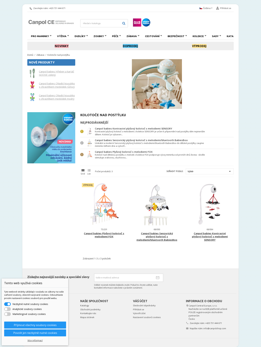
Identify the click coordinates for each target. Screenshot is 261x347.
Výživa (61, 36)
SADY (215, 36)
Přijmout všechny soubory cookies (35, 325)
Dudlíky (80, 36)
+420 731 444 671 (57, 8)
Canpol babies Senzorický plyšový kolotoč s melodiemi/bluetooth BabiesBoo (141, 140)
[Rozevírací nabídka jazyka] (206, 8)
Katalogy (234, 36)
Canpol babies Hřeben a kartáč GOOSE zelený (56, 73)
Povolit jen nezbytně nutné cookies (35, 333)
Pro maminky (40, 36)
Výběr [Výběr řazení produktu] (210, 171)
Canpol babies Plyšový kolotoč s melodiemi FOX (123, 151)
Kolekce (198, 36)
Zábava (132, 36)
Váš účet (140, 301)
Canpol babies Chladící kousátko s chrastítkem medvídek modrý (57, 97)
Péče (115, 36)
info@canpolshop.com (214, 328)
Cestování (152, 36)
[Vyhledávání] (104, 23)
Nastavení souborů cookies (147, 317)
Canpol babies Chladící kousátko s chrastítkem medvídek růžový (57, 85)
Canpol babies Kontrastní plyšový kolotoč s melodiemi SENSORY (133, 128)
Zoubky (99, 36)
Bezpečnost (176, 36)
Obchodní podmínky (90, 309)
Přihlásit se (138, 309)
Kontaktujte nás (88, 313)
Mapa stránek (87, 317)
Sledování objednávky (144, 305)
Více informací (35, 340)
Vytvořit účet (139, 313)
